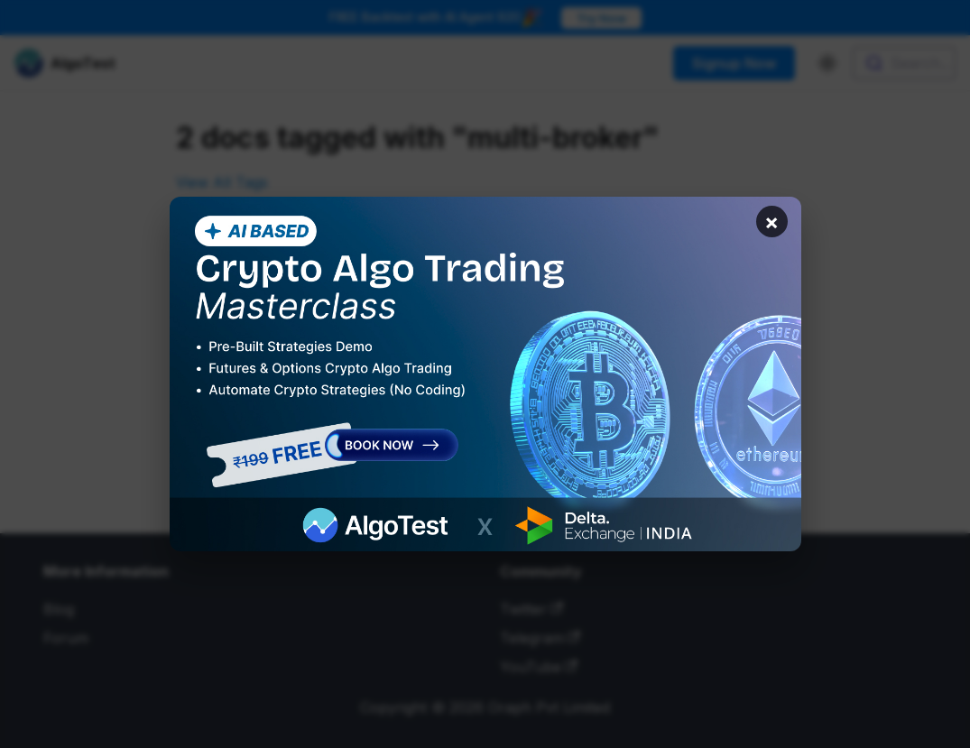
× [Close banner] (771, 221)
